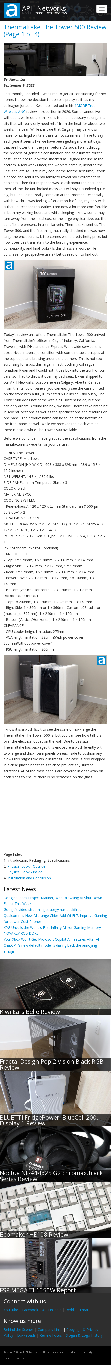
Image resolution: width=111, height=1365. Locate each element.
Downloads (26, 1335)
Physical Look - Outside (26, 866)
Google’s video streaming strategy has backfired (42, 909)
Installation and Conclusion (29, 878)
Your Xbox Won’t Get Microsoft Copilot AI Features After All (52, 939)
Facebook (30, 1309)
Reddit (71, 1309)
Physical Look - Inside (24, 872)
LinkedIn (55, 1309)
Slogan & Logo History (84, 1335)
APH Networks (44, 8)
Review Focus (51, 1335)
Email (84, 1309)
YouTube (11, 1309)
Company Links (50, 1329)
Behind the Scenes (19, 1329)
